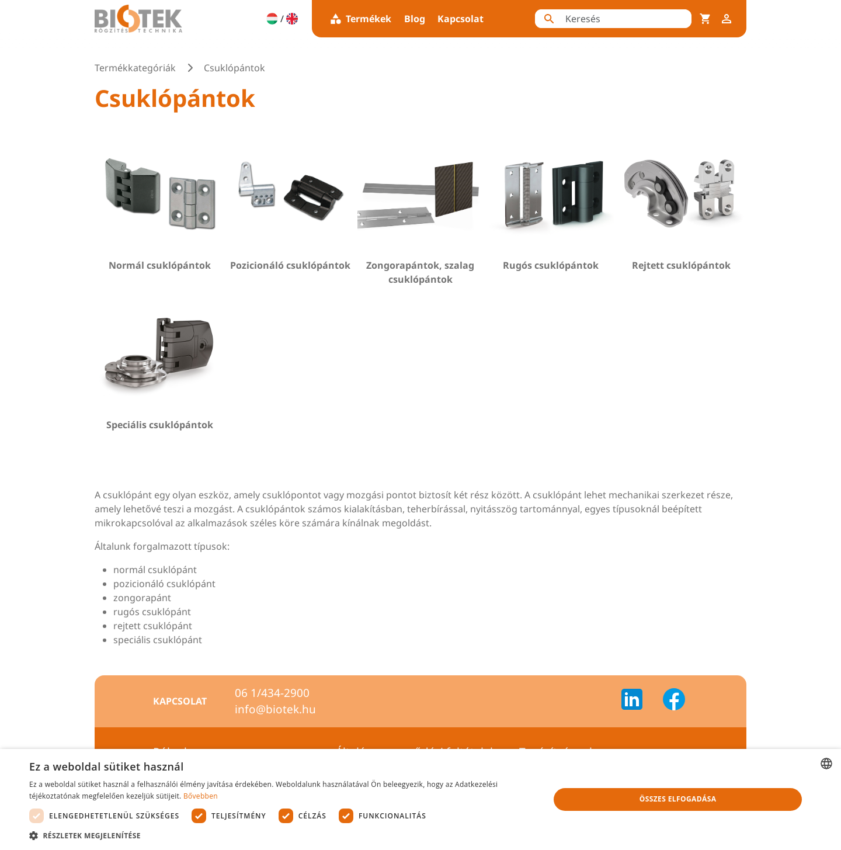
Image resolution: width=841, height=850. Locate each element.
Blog (414, 18)
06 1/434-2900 (272, 692)
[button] (281, 835)
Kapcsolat (460, 18)
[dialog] (420, 799)
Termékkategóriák (135, 67)
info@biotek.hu (275, 709)
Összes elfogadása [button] (678, 799)
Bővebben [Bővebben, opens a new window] (200, 796)
